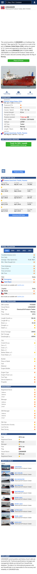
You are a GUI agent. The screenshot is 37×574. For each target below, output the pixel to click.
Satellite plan (20, 285)
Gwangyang (6, 279)
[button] (34, 2)
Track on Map (18, 172)
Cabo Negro (6, 282)
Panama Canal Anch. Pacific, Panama (15, 133)
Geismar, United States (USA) (13, 101)
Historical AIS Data (18, 215)
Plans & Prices (18, 60)
